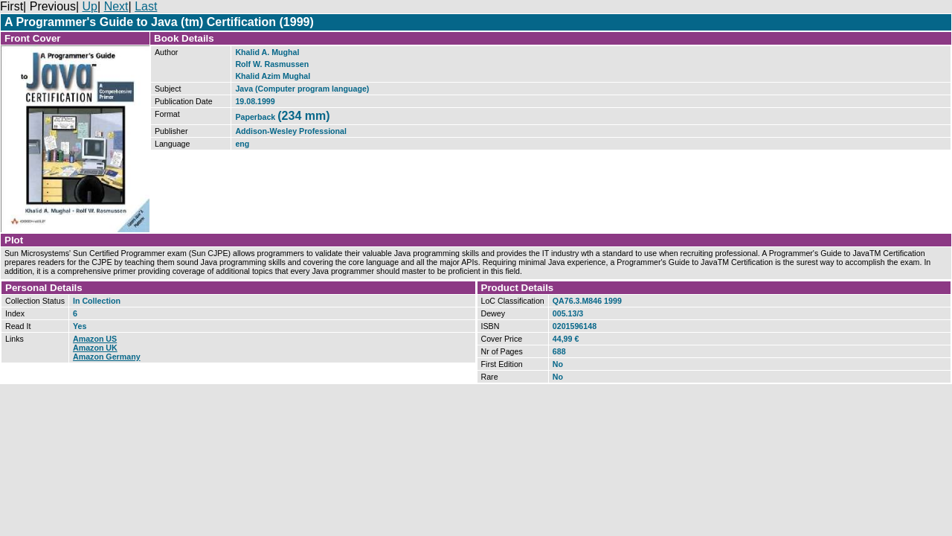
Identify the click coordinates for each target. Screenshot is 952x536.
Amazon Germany (107, 356)
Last (146, 6)
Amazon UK (95, 347)
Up (90, 6)
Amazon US (95, 338)
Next (116, 6)
